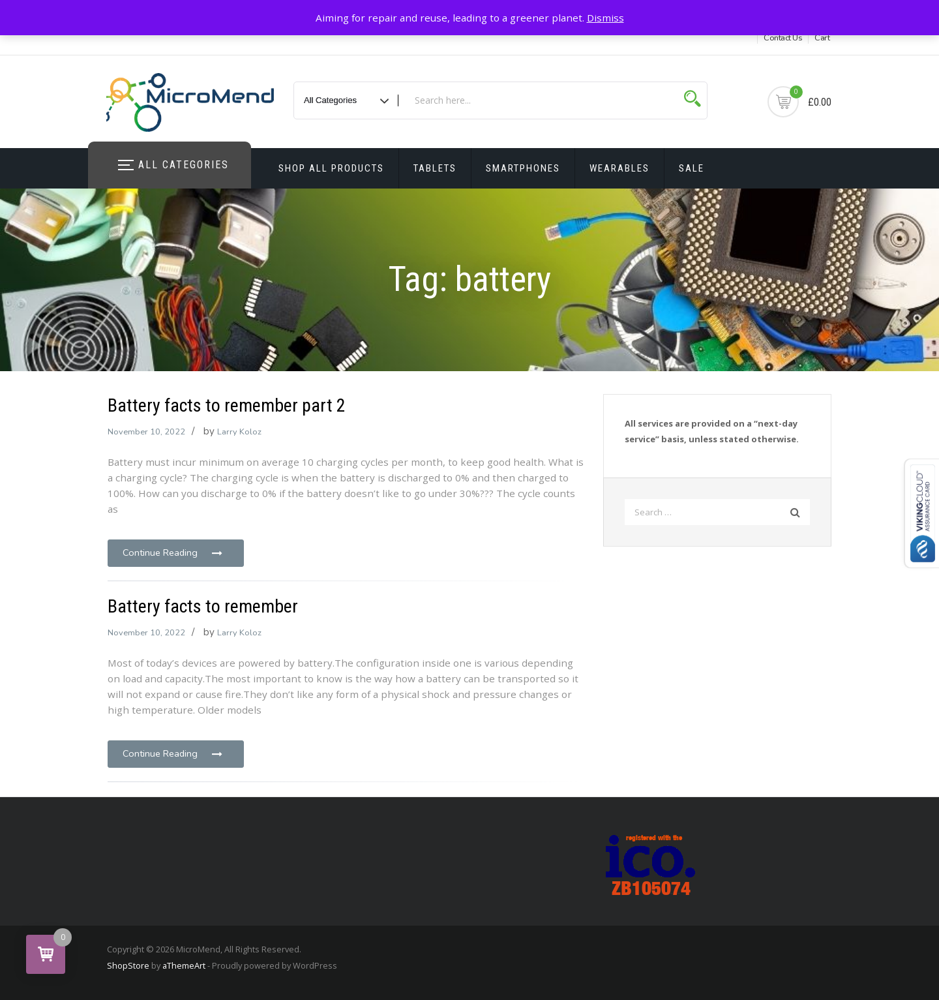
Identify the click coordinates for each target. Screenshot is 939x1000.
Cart (821, 38)
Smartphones (523, 168)
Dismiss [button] (605, 17)
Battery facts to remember (203, 606)
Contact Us (783, 38)
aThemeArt (183, 965)
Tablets (434, 168)
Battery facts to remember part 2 (227, 405)
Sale (691, 168)
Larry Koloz (239, 432)
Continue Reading (173, 552)
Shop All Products (331, 168)
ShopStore (128, 965)
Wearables (619, 168)
